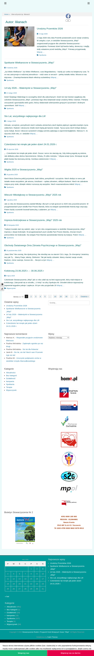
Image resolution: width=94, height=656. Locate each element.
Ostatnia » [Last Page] (84, 297)
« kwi (7, 596)
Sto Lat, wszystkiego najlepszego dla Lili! (25, 116)
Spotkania (42, 55)
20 (61, 297)
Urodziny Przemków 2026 (50, 28)
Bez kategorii (11, 375)
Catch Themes (52, 637)
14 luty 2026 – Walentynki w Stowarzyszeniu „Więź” (30, 88)
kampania (10, 381)
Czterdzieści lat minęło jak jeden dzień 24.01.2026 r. (30, 144)
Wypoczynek (11, 288)
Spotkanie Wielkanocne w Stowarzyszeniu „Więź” (29, 62)
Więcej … (41, 52)
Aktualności (11, 373)
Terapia (9, 387)
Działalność (11, 378)
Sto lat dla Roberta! (30, 349)
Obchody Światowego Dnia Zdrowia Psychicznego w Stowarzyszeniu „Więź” (42, 245)
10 (55, 297)
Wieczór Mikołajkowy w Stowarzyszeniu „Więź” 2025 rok (32, 195)
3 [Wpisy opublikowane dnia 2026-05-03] (42, 569)
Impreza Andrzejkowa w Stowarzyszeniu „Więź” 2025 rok (33, 220)
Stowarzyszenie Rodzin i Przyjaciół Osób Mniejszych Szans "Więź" (45, 632)
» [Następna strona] (76, 297)
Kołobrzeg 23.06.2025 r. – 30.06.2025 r (24, 270)
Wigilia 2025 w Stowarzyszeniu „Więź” (23, 169)
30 (66, 297)
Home (7, 14)
